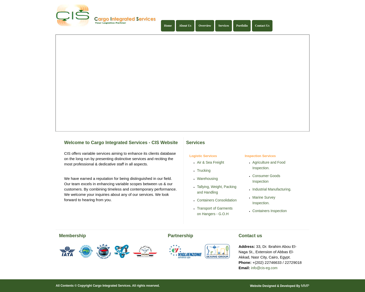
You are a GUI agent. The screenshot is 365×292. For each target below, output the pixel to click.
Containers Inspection (269, 211)
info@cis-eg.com (264, 268)
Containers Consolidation (216, 200)
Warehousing (207, 179)
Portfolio (242, 25)
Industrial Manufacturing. (271, 189)
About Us (185, 25)
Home (168, 25)
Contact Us (262, 25)
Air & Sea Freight (210, 162)
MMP (305, 286)
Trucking (203, 170)
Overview (204, 25)
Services (223, 25)
